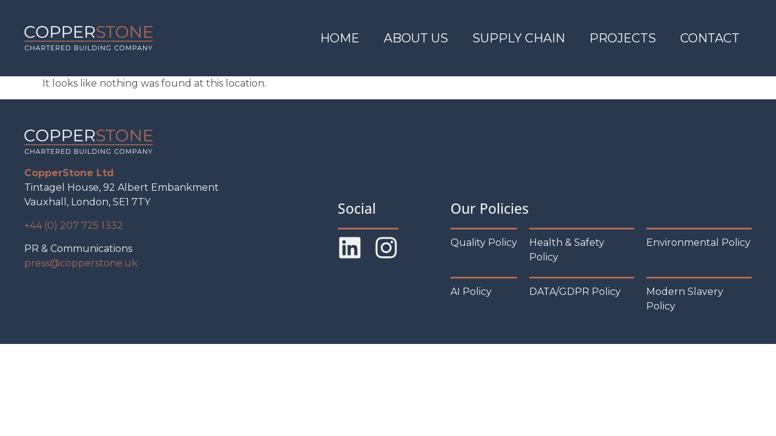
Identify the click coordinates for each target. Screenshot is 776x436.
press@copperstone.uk (81, 263)
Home (340, 38)
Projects (622, 38)
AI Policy (471, 291)
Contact (710, 38)
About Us (416, 38)
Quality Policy (483, 242)
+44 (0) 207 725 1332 (73, 225)
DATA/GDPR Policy (575, 291)
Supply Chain (518, 38)
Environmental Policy (698, 242)
